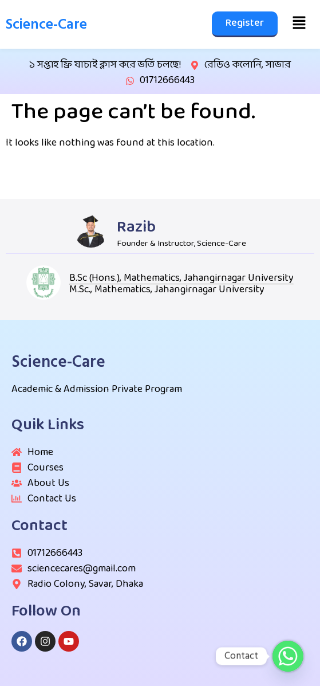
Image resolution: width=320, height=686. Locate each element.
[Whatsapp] (287, 656)
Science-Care (46, 24)
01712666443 (167, 80)
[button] (298, 24)
